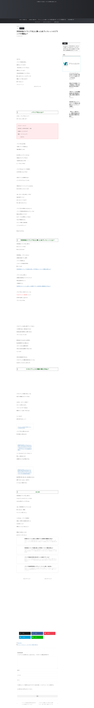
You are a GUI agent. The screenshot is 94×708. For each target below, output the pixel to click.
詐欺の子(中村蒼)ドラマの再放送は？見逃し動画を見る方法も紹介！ (74, 83)
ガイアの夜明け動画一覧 (51, 19)
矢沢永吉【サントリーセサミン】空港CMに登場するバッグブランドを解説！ (74, 100)
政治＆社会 (20, 641)
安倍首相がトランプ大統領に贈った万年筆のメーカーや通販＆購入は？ (31, 269)
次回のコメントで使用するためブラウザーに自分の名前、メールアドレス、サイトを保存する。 (36, 683)
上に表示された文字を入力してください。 (25, 687)
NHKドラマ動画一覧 (22, 19)
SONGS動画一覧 (71, 19)
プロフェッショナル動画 (42, 19)
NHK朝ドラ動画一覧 (32, 19)
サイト (18, 678)
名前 (18, 668)
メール (19, 673)
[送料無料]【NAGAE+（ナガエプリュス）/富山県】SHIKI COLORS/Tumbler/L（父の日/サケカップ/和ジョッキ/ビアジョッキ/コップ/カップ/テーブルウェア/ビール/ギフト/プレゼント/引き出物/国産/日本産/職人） (25, 471)
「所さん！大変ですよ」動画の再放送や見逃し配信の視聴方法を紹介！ (74, 108)
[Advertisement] (37, 95)
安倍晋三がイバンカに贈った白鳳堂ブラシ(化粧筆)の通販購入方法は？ (31, 285)
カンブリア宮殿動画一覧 (61, 19)
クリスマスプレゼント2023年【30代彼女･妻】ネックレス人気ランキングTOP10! (74, 75)
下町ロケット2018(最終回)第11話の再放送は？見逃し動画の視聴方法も (74, 91)
